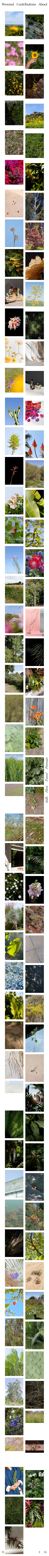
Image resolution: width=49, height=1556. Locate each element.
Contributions (26, 4)
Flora (46, 789)
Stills (46, 800)
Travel (46, 777)
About (43, 4)
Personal (8, 4)
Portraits (46, 763)
